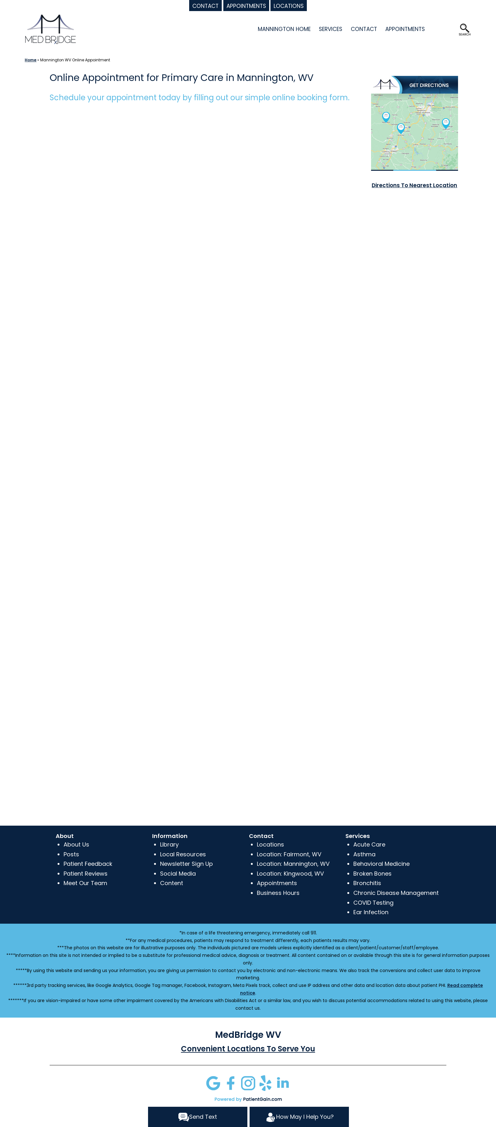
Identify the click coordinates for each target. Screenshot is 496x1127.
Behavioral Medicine (381, 864)
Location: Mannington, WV (293, 864)
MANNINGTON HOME (284, 29)
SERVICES (330, 29)
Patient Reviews (86, 874)
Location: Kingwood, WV (290, 874)
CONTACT (205, 6)
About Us (76, 844)
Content (171, 883)
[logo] (50, 29)
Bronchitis (367, 883)
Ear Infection (370, 912)
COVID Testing (373, 903)
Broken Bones (372, 874)
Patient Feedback (88, 864)
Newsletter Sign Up (186, 864)
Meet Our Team (85, 883)
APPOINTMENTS (246, 6)
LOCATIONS (289, 6)
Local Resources (183, 854)
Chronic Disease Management (396, 893)
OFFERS (442, 29)
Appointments (277, 883)
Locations (270, 844)
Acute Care (369, 844)
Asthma (364, 854)
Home (30, 60)
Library (169, 844)
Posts (71, 854)
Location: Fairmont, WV (289, 854)
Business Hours (278, 893)
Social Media (178, 874)
